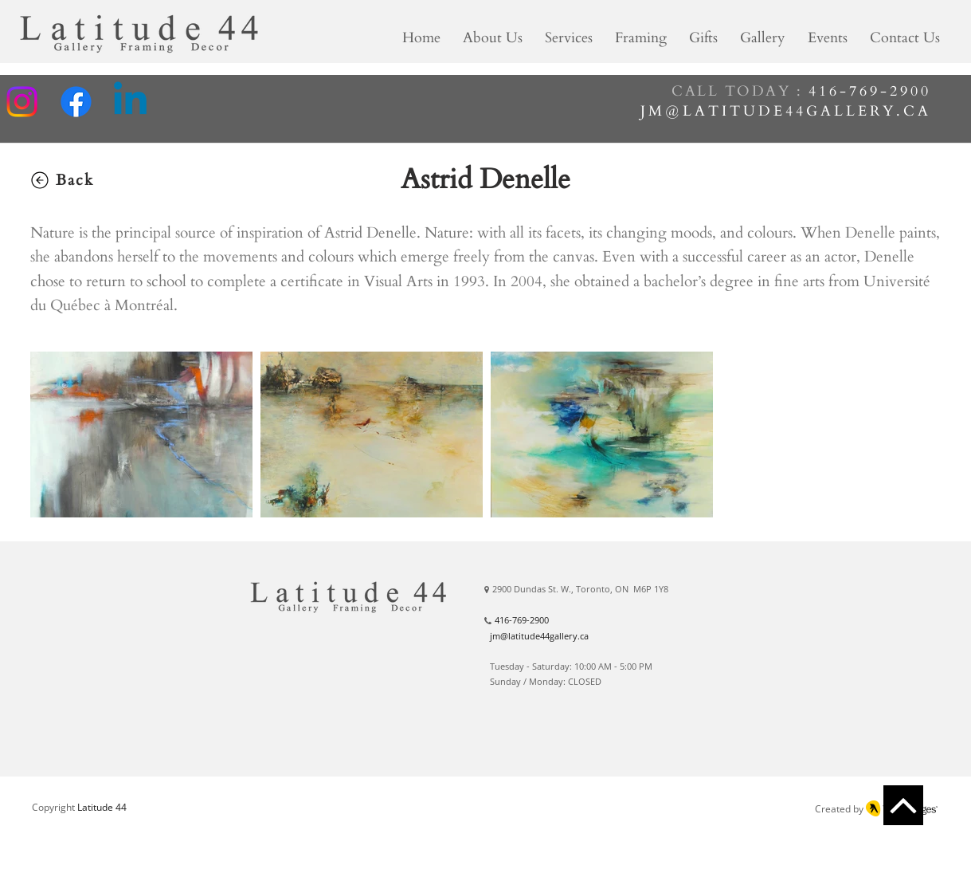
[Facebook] (76, 101)
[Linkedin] (130, 101)
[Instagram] (22, 101)
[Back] (61, 180)
